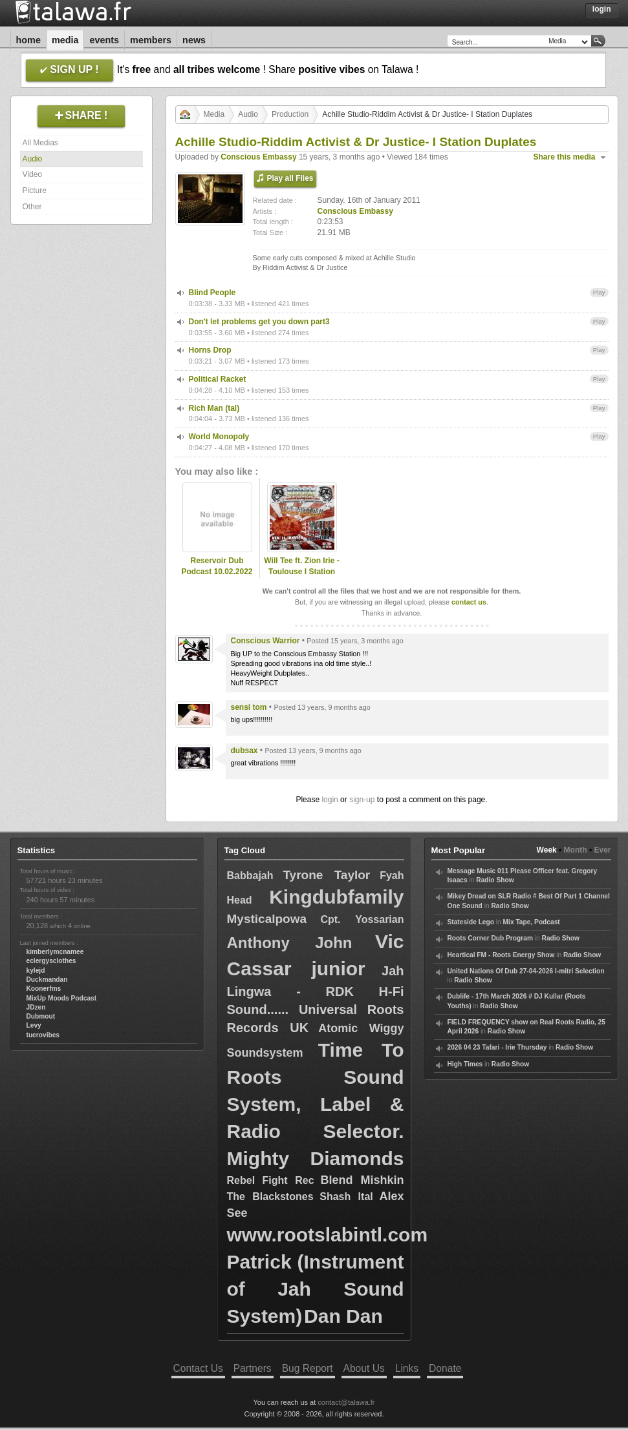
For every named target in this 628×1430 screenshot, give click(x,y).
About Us (364, 1368)
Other (32, 206)
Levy (34, 1025)
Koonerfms (44, 988)
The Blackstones (270, 1196)
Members (150, 40)
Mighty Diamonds (315, 1158)
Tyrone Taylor (326, 875)
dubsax (244, 750)
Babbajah (250, 875)
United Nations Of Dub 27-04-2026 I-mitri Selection (526, 971)
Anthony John (289, 942)
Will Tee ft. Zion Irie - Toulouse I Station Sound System (301, 571)
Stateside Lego (471, 922)
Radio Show (495, 880)
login (329, 799)
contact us (468, 602)
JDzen (36, 1007)
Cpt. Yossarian (362, 919)
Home (28, 40)
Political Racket (217, 379)
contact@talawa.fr (346, 1402)
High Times (465, 1064)
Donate (445, 1368)
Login (601, 9)
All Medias (40, 142)
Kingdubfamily (336, 896)
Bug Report (307, 1368)
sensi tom (249, 707)
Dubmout (41, 1016)
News (194, 40)
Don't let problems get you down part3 (259, 321)
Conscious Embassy (258, 156)
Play (599, 292)
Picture (35, 190)
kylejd (36, 970)
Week (547, 850)
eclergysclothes (51, 960)
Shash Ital (346, 1196)
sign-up (361, 799)
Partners (252, 1368)
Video (32, 174)
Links (406, 1368)
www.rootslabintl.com (327, 1234)
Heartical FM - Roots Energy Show (501, 955)
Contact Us (198, 1368)
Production (290, 114)
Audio (33, 158)
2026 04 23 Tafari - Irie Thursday (497, 1047)
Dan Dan (343, 1316)
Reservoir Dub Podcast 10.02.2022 (216, 566)
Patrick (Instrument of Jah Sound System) (315, 1289)
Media (65, 40)
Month (575, 850)
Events (104, 40)
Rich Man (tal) (214, 408)
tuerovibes (43, 1035)
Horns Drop (210, 350)
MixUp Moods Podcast (62, 998)
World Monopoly (219, 436)
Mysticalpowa (267, 919)
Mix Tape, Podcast (531, 922)
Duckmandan (47, 979)
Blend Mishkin (362, 1180)
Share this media (565, 156)
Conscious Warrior (265, 640)
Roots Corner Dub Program (490, 938)
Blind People (212, 292)
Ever (602, 850)
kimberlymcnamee (55, 951)
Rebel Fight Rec (270, 1180)
